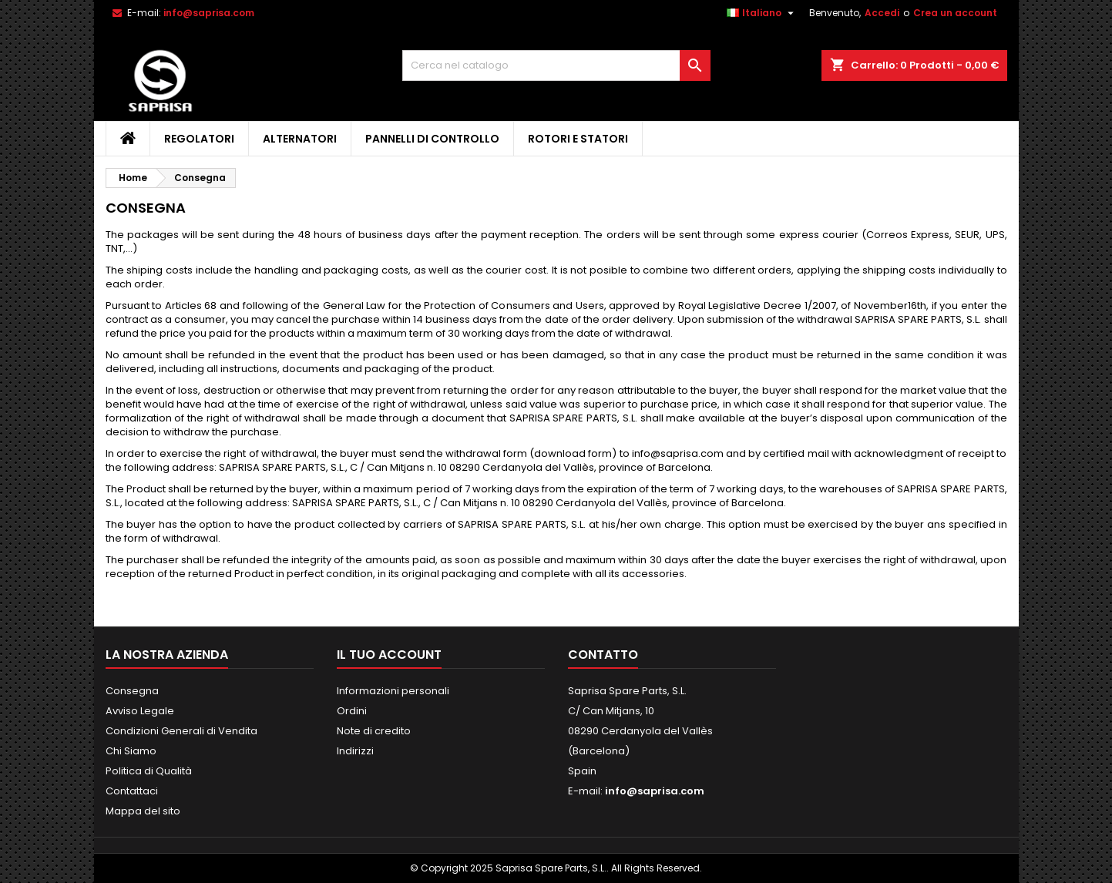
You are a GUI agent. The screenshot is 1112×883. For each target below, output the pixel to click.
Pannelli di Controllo (432, 138)
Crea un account (955, 12)
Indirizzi (355, 751)
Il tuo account (389, 654)
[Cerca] (556, 65)
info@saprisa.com (208, 12)
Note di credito (374, 731)
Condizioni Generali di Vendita (181, 731)
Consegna (132, 690)
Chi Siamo (131, 751)
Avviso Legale (140, 710)
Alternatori (300, 138)
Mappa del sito (143, 811)
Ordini (352, 710)
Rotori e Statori (578, 138)
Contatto (603, 654)
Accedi (882, 12)
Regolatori (199, 138)
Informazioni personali (393, 690)
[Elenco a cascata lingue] (762, 13)
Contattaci (132, 791)
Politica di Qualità (149, 771)
